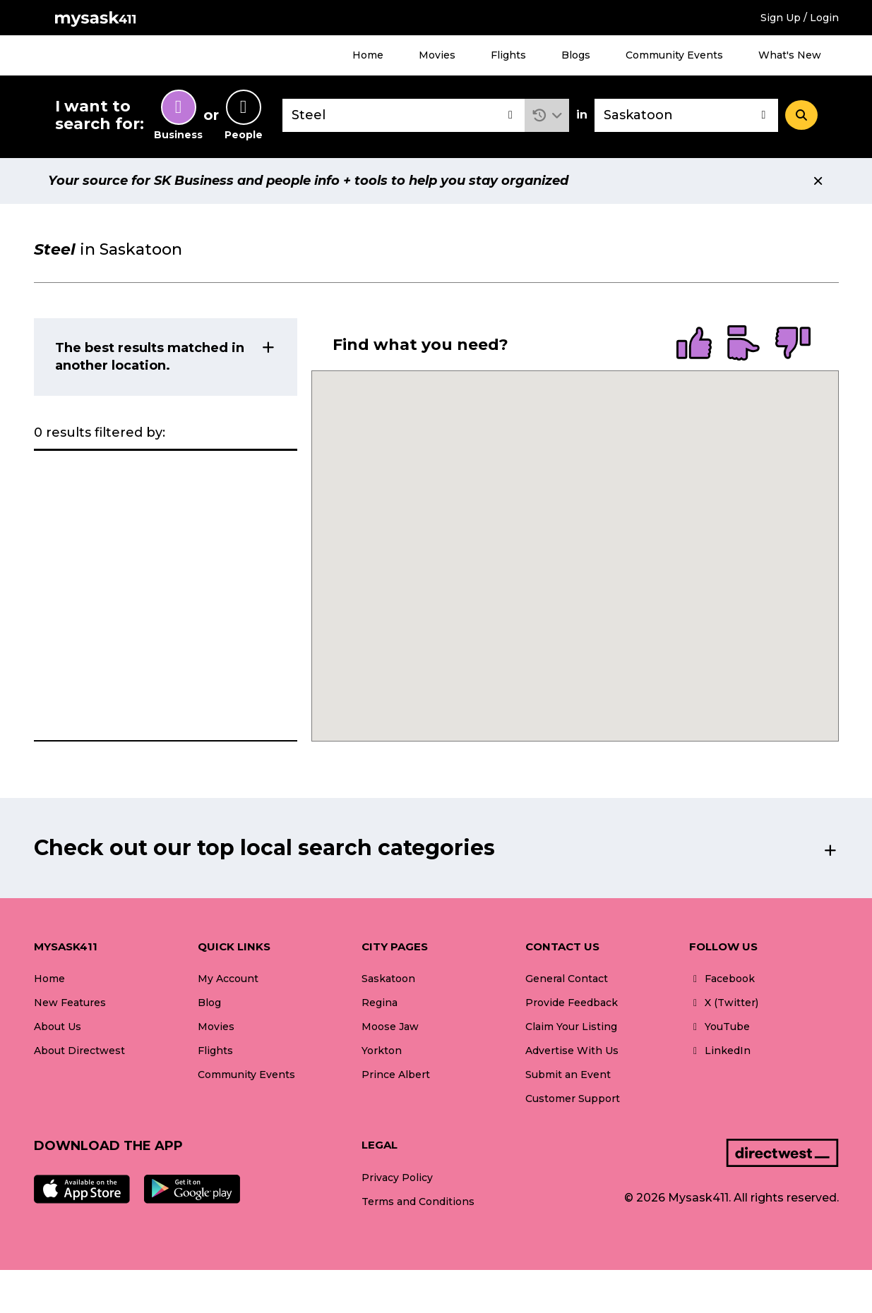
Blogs (575, 55)
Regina (380, 1002)
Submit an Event (568, 1074)
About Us (57, 1026)
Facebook (722, 978)
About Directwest (79, 1050)
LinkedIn (720, 1050)
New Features (70, 1002)
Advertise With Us (572, 1050)
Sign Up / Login (799, 17)
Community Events (674, 55)
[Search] (801, 115)
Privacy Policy (397, 1177)
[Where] (686, 115)
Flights (508, 55)
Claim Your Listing (571, 1026)
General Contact (566, 978)
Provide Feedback (571, 1002)
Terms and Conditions (418, 1201)
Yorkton (382, 1050)
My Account (228, 978)
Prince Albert (396, 1074)
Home (367, 55)
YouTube (719, 1026)
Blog (209, 1002)
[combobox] (403, 115)
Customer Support (572, 1098)
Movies (437, 55)
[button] (547, 115)
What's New (789, 55)
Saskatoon (388, 978)
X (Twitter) (723, 1002)
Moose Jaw (390, 1026)
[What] (403, 115)
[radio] (694, 344)
